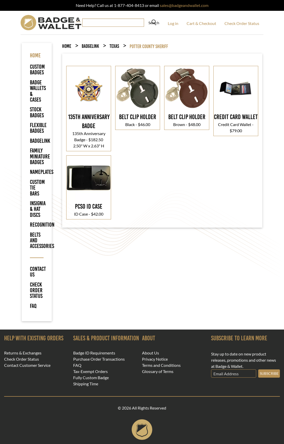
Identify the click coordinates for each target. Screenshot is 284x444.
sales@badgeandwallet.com (184, 5)
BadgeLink (40, 140)
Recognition (42, 224)
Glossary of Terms (157, 371)
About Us (150, 353)
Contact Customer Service (27, 365)
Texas (114, 46)
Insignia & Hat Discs (38, 209)
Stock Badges (37, 112)
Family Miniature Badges (40, 156)
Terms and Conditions (161, 365)
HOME (35, 55)
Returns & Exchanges (22, 353)
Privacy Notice (155, 359)
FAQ (33, 306)
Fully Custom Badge (91, 378)
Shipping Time (85, 384)
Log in (173, 23)
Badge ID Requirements (94, 353)
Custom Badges (37, 69)
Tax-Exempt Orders (90, 371)
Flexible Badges (38, 128)
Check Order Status (241, 23)
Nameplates (41, 171)
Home (66, 46)
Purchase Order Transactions (99, 359)
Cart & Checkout (201, 23)
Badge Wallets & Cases (38, 91)
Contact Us (37, 272)
